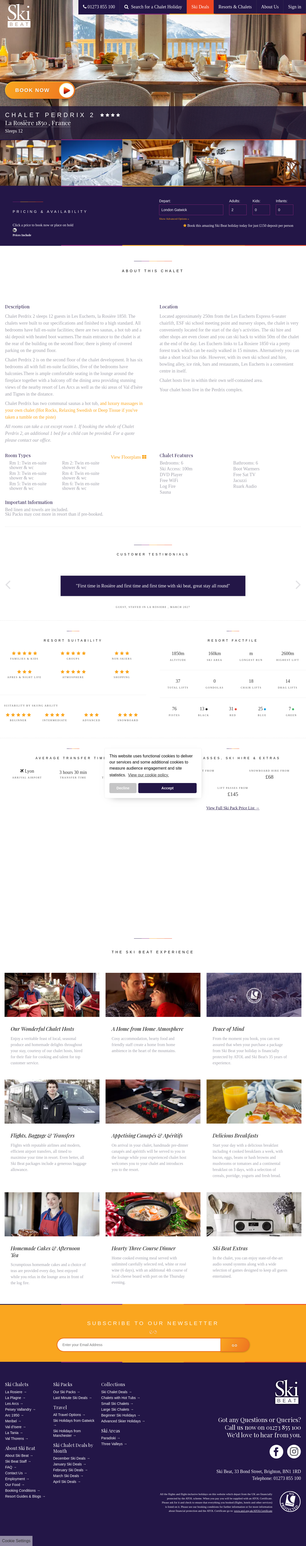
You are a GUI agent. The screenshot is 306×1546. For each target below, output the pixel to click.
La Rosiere (13, 1392)
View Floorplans (128, 457)
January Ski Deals (67, 1464)
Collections (113, 1384)
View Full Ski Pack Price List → (233, 808)
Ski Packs (62, 1384)
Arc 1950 (12, 1415)
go (235, 1345)
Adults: (234, 201)
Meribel (11, 1421)
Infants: (281, 201)
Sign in (294, 6)
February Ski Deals (68, 1470)
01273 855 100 (99, 6)
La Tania (12, 1433)
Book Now (44, 90)
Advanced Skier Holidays (121, 1421)
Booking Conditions (20, 1490)
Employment (15, 1479)
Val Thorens (14, 1439)
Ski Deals (200, 6)
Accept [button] (167, 788)
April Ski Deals (64, 1482)
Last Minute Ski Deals (70, 1398)
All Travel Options (67, 1415)
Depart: (165, 201)
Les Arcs (12, 1404)
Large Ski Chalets (115, 1409)
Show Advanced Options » (174, 218)
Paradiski (108, 1438)
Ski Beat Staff (16, 1461)
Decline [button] (122, 788)
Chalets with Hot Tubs (118, 1398)
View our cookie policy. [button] (148, 775)
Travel (60, 1407)
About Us (270, 6)
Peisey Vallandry (18, 1409)
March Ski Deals (66, 1476)
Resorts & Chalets (235, 6)
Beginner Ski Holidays (118, 1415)
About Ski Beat (20, 1448)
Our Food (12, 1485)
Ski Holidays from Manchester (67, 1433)
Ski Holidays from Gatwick (74, 1421)
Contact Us (14, 1473)
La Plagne (13, 1398)
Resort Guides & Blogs (23, 1496)
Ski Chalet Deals (114, 1392)
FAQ (8, 1467)
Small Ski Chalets (115, 1404)
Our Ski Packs (64, 1392)
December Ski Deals (69, 1458)
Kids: (256, 201)
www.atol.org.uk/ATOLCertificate (253, 1510)
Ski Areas (110, 1431)
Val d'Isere (13, 1427)
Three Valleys (112, 1444)
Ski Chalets (16, 1384)
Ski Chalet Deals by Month (73, 1448)
